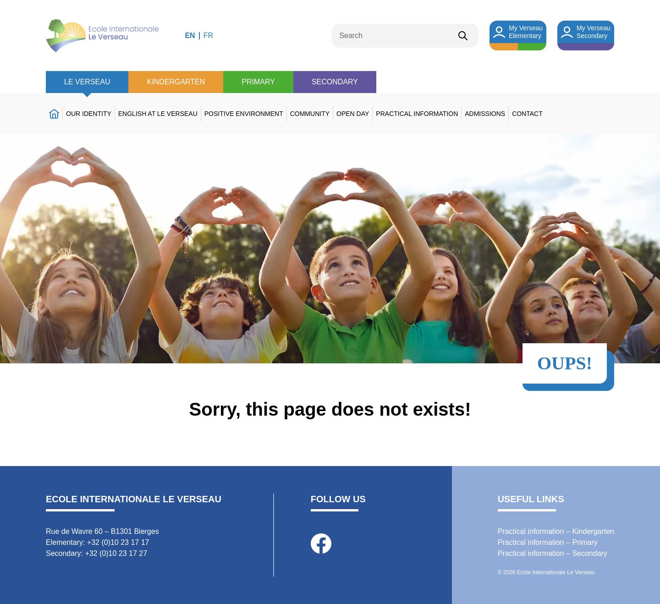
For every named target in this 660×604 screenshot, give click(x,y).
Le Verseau (87, 82)
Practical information (417, 113)
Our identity (88, 113)
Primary (258, 82)
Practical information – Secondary (552, 553)
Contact (527, 113)
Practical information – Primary (548, 542)
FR (208, 35)
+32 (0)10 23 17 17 (118, 542)
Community (310, 113)
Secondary (335, 82)
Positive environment (243, 113)
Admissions (485, 113)
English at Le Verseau (158, 113)
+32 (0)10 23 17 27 (116, 553)
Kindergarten (176, 82)
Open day (352, 113)
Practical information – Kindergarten (556, 531)
